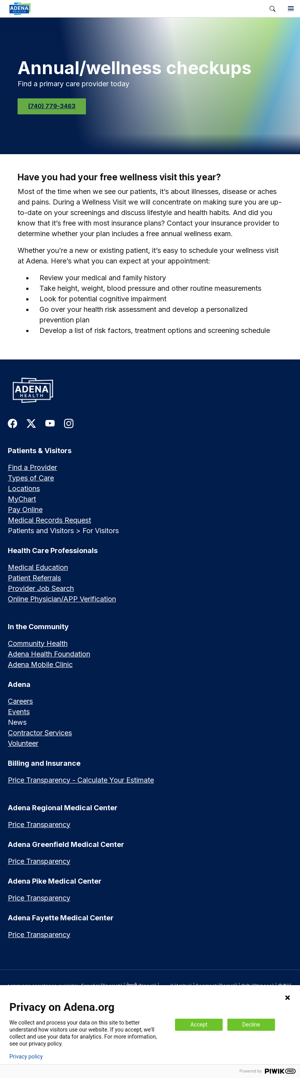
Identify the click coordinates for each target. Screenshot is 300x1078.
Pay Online (25, 509)
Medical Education (38, 567)
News (17, 722)
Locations (24, 488)
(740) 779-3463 (51, 106)
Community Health (38, 643)
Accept (198, 1024)
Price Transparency (39, 824)
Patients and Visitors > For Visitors (63, 531)
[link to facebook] (12, 423)
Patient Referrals (34, 578)
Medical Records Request (49, 520)
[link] (131, 8)
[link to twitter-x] (31, 423)
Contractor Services (40, 733)
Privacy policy (26, 1056)
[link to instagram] (68, 423)
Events (19, 712)
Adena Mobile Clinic (40, 664)
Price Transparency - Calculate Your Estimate (81, 780)
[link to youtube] (50, 423)
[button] (272, 8)
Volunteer (23, 743)
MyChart (22, 499)
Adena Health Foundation (49, 654)
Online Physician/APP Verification (62, 599)
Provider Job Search (41, 588)
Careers (20, 701)
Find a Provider (32, 467)
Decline (251, 1024)
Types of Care (31, 478)
